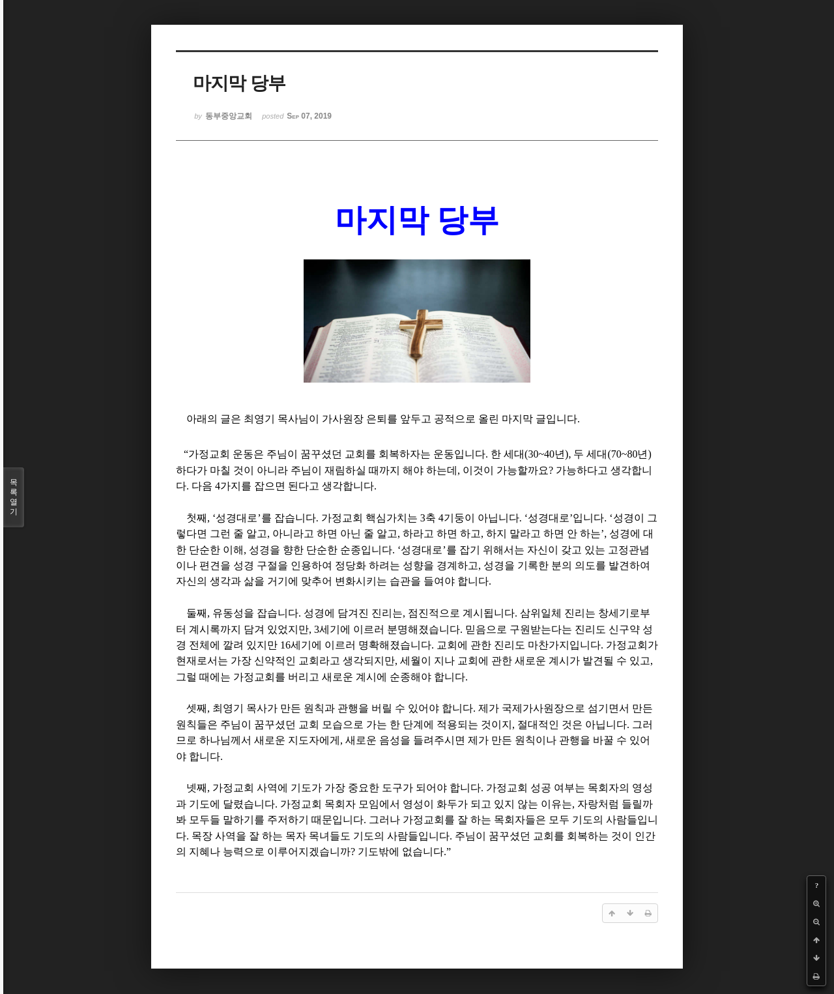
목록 (14, 497)
